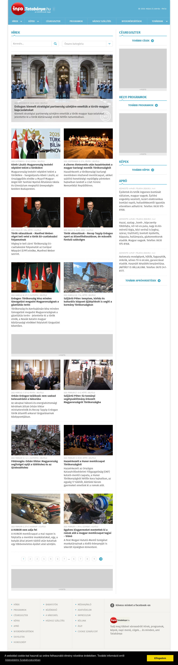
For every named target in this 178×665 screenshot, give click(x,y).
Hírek (15, 21)
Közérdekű (51, 610)
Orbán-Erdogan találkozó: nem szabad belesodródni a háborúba (33, 397)
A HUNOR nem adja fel (24, 530)
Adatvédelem (85, 610)
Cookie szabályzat (88, 631)
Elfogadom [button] (160, 658)
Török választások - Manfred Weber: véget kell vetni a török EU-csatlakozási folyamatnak (34, 237)
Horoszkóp (20, 642)
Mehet (55, 44)
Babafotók (52, 604)
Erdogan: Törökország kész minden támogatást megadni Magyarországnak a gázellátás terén (35, 302)
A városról (52, 615)
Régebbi (101, 559)
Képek (31, 21)
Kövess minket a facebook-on (133, 605)
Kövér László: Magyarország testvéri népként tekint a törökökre (32, 166)
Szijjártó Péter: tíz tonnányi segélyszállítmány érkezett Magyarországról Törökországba (82, 399)
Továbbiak (157, 21)
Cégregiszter (53, 21)
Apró (16, 626)
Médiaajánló (84, 604)
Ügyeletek (19, 637)
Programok (76, 21)
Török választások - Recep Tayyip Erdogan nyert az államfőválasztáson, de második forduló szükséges (88, 237)
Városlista (54, 9)
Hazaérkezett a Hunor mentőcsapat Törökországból (84, 463)
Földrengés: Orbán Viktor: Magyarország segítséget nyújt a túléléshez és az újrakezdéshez (34, 464)
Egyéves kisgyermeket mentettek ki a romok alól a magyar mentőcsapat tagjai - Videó (87, 533)
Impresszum (84, 615)
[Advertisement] (62, 343)
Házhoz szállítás (101, 21)
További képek (141, 170)
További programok (140, 105)
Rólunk (82, 621)
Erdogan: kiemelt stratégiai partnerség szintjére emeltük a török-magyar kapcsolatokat (61, 109)
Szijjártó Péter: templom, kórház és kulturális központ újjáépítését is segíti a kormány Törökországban (88, 302)
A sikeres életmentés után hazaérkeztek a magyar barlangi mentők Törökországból (88, 166)
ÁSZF (80, 626)
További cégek (140, 40)
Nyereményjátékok (132, 21)
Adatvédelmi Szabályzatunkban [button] (22, 660)
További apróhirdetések (140, 280)
